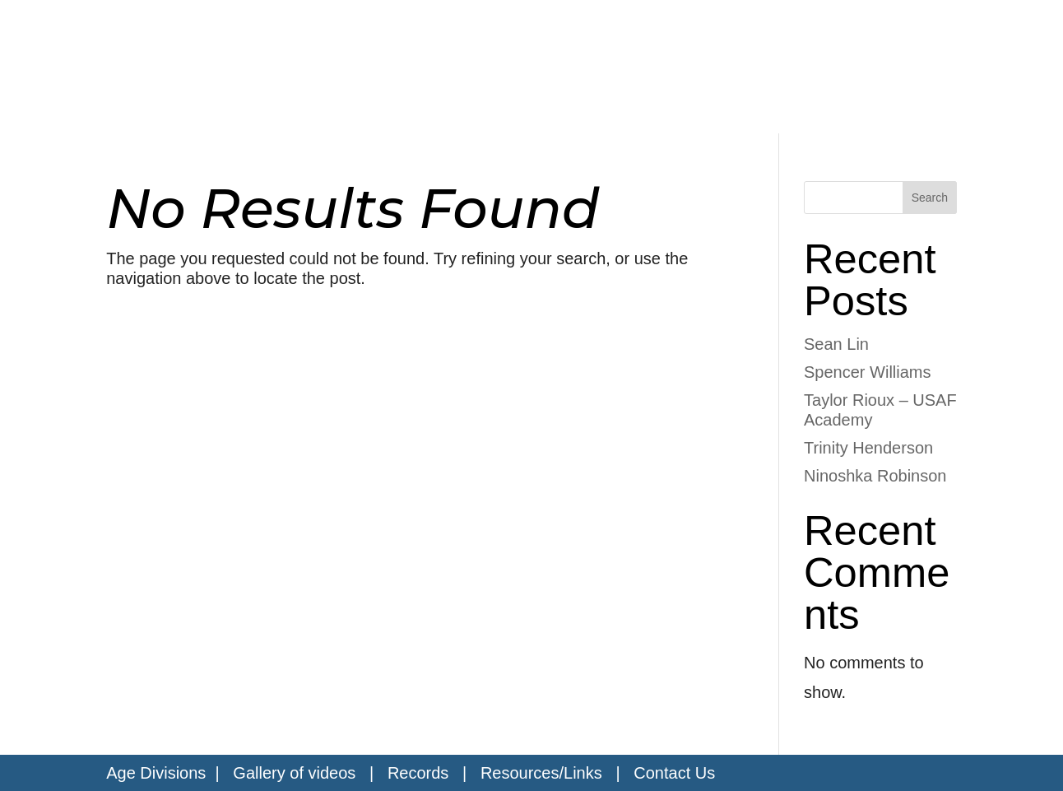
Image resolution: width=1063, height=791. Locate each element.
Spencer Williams (867, 372)
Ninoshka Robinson (875, 476)
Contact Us (674, 773)
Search (930, 197)
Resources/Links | (557, 773)
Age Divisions (156, 773)
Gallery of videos (294, 773)
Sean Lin (836, 344)
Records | (434, 773)
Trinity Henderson (868, 448)
